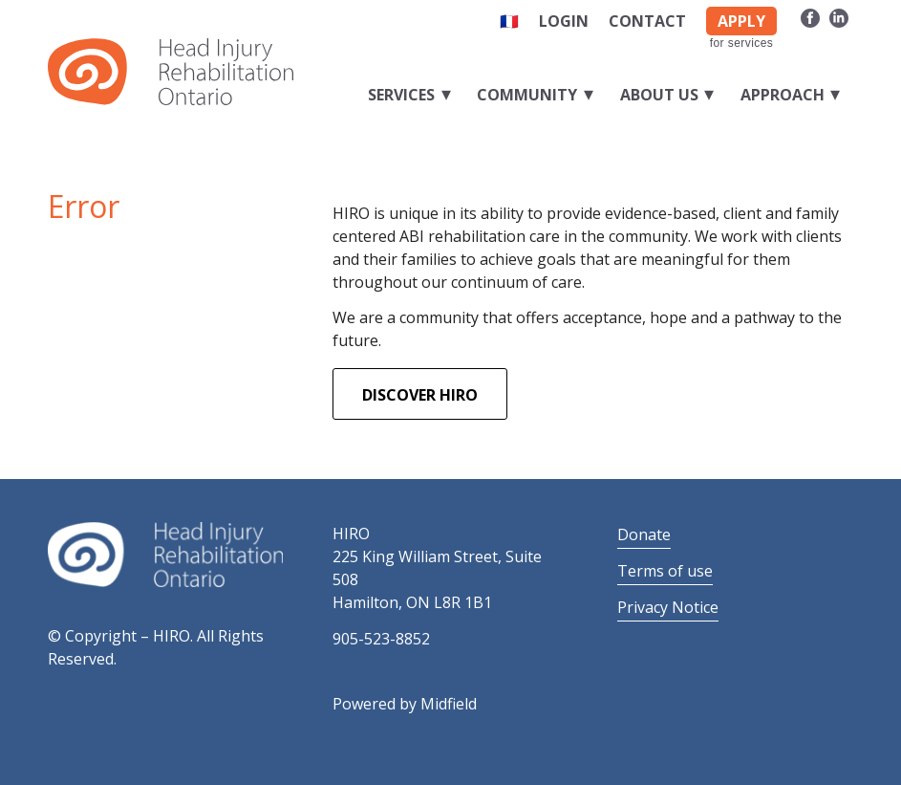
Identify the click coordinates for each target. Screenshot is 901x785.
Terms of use (665, 570)
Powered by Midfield (405, 703)
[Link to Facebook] (810, 17)
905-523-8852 (381, 638)
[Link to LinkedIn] (839, 17)
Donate (644, 534)
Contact (647, 21)
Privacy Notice (668, 607)
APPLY (741, 21)
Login (564, 21)
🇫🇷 (509, 21)
